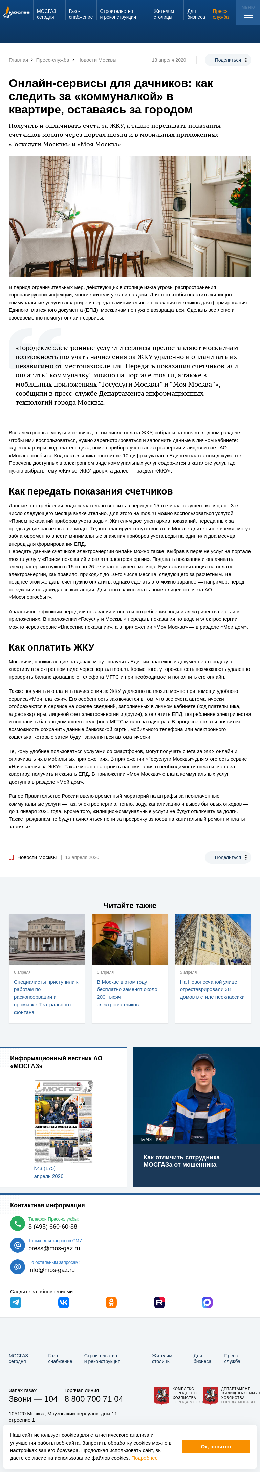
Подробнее (144, 1458)
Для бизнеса (203, 1358)
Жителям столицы (162, 1358)
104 (51, 1398)
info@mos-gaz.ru (51, 1270)
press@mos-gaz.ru (54, 1248)
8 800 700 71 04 (93, 1398)
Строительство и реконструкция (102, 1358)
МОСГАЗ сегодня (18, 1358)
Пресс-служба (232, 1358)
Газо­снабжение (60, 1358)
